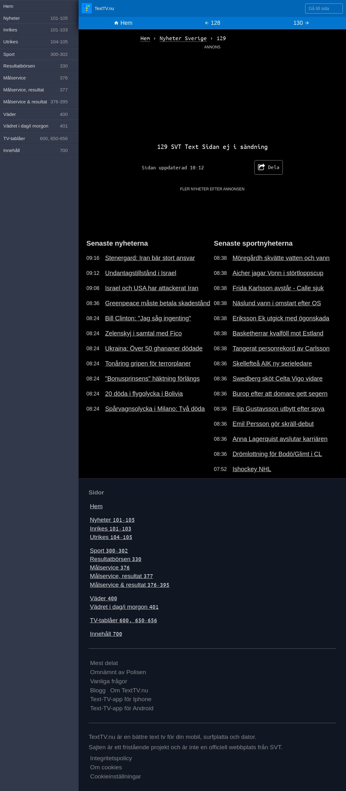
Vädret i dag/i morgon (124, 606)
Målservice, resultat (121, 576)
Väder (103, 598)
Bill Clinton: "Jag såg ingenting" (148, 318)
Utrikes (111, 537)
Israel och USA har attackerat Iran (151, 288)
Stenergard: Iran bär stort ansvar (150, 257)
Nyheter (112, 519)
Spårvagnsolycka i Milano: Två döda (155, 408)
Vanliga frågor (108, 681)
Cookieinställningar (115, 776)
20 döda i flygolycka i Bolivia (144, 393)
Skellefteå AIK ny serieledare (272, 363)
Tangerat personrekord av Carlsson (281, 348)
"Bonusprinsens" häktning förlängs (152, 378)
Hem (123, 23)
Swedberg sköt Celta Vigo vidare (278, 378)
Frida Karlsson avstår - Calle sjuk (278, 288)
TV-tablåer (123, 620)
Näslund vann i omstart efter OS (277, 303)
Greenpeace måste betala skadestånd (157, 303)
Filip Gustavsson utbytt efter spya (278, 408)
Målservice (110, 567)
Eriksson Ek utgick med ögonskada (281, 318)
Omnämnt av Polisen (118, 672)
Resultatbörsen (115, 559)
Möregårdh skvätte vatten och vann (281, 257)
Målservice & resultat (129, 584)
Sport (109, 550)
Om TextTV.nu (129, 690)
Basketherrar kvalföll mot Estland (278, 333)
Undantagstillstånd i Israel (140, 273)
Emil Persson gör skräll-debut (273, 423)
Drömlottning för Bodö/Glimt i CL (277, 453)
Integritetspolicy (111, 758)
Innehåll (106, 633)
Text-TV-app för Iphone (120, 699)
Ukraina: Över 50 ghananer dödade (153, 348)
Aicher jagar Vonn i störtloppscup (278, 273)
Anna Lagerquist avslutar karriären (280, 438)
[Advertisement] (212, 94)
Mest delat (104, 663)
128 (212, 23)
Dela (268, 167)
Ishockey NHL (252, 469)
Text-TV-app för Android (122, 708)
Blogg (98, 690)
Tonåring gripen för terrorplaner (148, 363)
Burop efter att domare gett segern (280, 393)
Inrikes (110, 528)
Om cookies (106, 767)
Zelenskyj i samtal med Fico (143, 333)
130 (302, 23)
